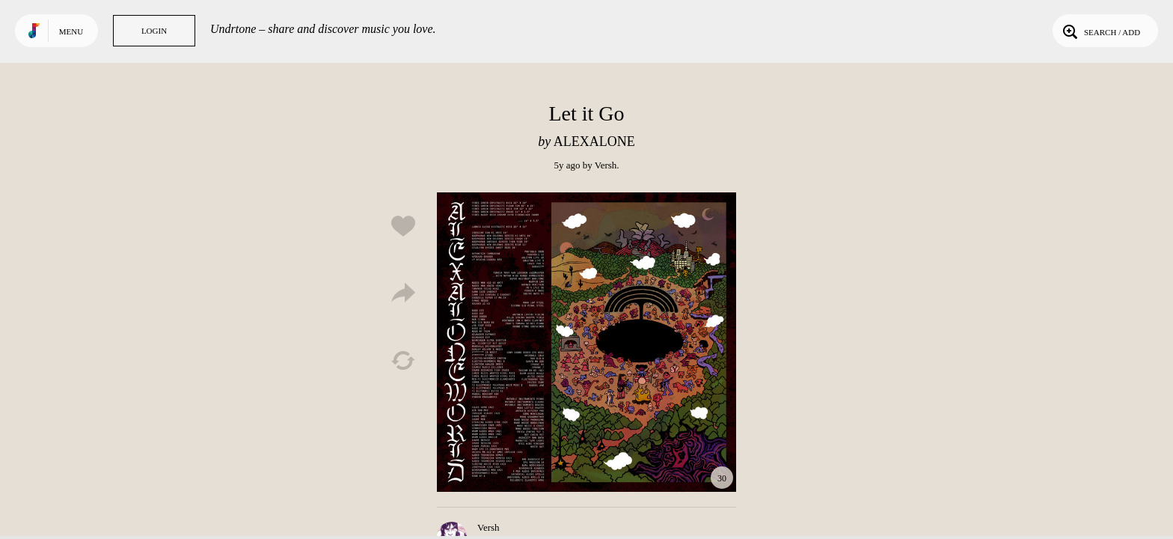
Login (154, 30)
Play (586, 342)
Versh (606, 165)
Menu (71, 31)
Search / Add (1100, 31)
